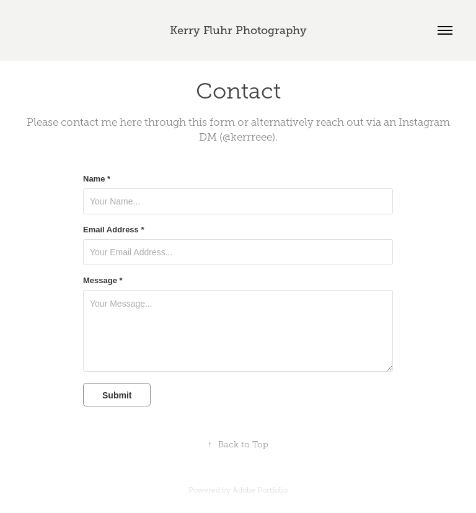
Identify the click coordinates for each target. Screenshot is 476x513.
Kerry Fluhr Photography (238, 30)
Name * (96, 179)
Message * (103, 280)
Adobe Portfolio (260, 490)
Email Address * (113, 230)
